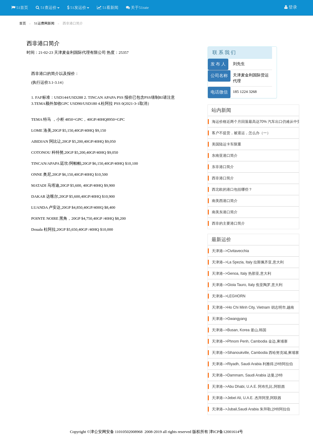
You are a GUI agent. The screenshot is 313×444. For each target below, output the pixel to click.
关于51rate (137, 7)
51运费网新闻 (44, 23)
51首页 (19, 7)
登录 (290, 7)
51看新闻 (107, 7)
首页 (22, 23)
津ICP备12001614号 (226, 431)
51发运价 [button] (78, 7)
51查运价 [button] (47, 7)
